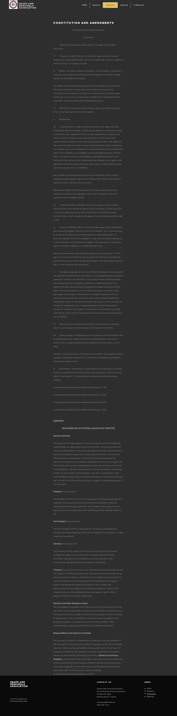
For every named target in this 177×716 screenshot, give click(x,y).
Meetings (150, 697)
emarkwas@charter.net (106, 702)
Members (150, 691)
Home (149, 688)
